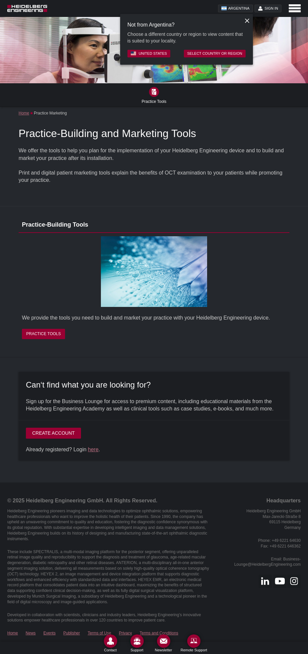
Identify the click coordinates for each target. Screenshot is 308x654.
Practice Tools (43, 333)
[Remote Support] (194, 643)
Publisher (71, 633)
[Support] (137, 643)
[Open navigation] (294, 8)
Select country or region (214, 53)
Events (49, 633)
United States (149, 53)
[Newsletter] (163, 643)
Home (24, 113)
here (93, 449)
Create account (53, 433)
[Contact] (110, 643)
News (31, 633)
